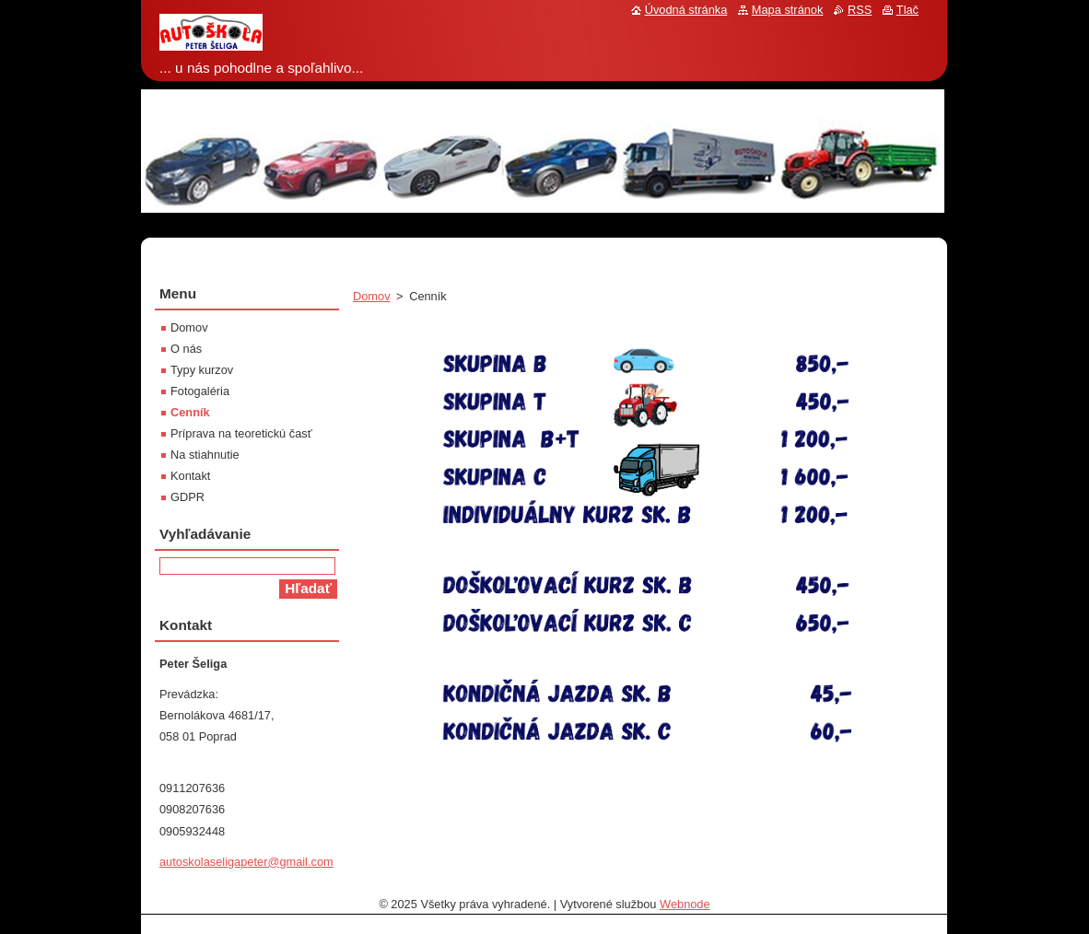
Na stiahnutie (205, 454)
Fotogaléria (199, 391)
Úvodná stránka (686, 10)
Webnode (685, 904)
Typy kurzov (201, 370)
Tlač (907, 10)
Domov (372, 296)
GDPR (187, 497)
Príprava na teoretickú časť (240, 433)
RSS (860, 10)
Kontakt (190, 476)
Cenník (190, 412)
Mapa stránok (788, 10)
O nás (186, 349)
